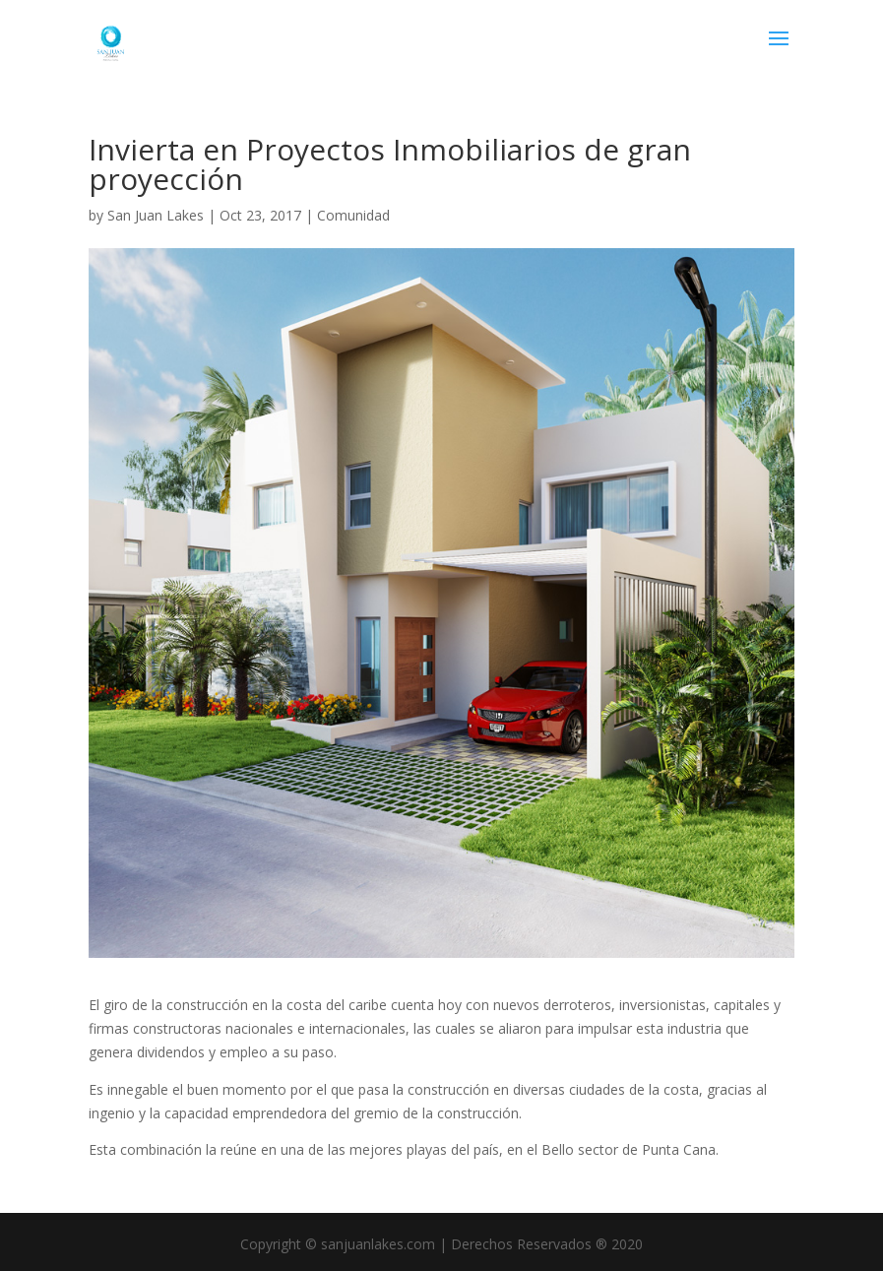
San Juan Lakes (155, 215)
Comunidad (353, 215)
